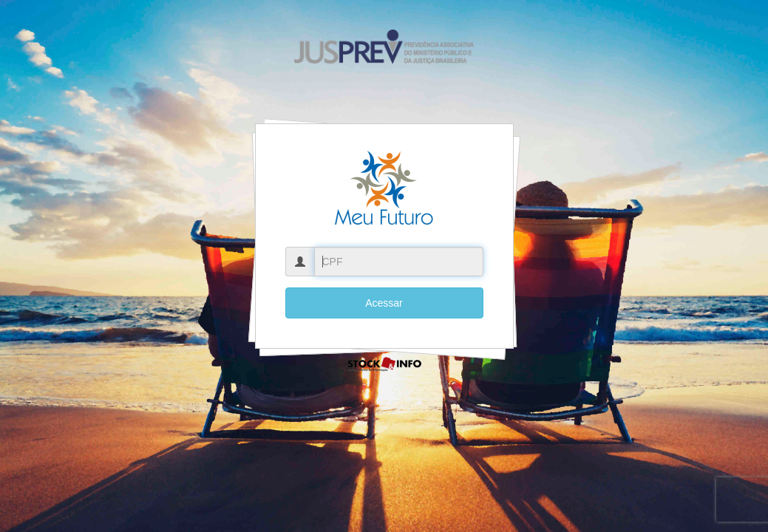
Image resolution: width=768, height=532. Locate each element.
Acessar (384, 303)
